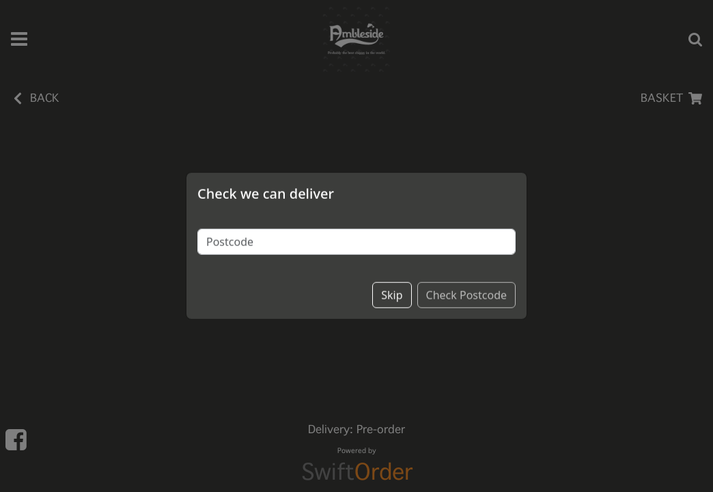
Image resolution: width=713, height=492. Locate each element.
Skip (391, 269)
